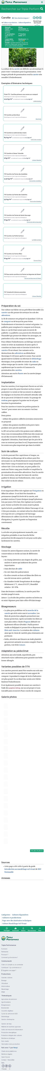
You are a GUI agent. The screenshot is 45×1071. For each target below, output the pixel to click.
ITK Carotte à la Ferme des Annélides (15, 174)
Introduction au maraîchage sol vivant (19, 869)
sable (20, 569)
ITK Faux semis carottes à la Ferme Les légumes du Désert (22, 274)
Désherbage (5, 1016)
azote (21, 374)
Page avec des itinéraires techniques (16, 921)
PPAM (3, 992)
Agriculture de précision (9, 999)
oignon (27, 622)
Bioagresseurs (5, 1005)
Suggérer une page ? (8, 970)
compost (7, 321)
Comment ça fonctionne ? (9, 957)
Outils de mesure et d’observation (12, 1029)
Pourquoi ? (4, 954)
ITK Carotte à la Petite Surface (14, 236)
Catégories (5, 915)
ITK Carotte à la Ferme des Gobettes (15, 194)
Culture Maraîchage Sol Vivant (14, 924)
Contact (3, 1060)
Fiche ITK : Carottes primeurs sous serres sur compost (21, 94)
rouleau (4, 400)
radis (34, 362)
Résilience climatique (8, 1038)
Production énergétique (8, 1032)
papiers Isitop (14, 688)
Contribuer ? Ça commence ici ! (11, 967)
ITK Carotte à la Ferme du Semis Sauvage (17, 215)
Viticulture (4, 983)
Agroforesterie (6, 1002)
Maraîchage (5, 989)
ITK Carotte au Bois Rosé (12, 115)
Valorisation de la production (10, 1044)
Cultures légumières (24, 22)
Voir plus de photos (37, 851)
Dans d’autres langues (21, 18)
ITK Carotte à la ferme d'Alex (13, 254)
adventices (5, 315)
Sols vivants (5, 1041)
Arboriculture (5, 986)
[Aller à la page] (42, 9)
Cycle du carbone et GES (9, 1013)
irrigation (37, 491)
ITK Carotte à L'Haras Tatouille (13, 153)
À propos (4, 949)
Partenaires (4, 951)
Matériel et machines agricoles (11, 1026)
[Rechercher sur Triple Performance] (20, 9)
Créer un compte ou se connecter (12, 964)
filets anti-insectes (12, 630)
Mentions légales (6, 1054)
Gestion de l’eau (6, 1024)
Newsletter (11, 1060)
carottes (18, 370)
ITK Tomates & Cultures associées (15, 292)
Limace (22, 645)
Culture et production (10, 22)
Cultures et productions (11, 918)
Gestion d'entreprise (7, 1019)
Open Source (5, 1057)
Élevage (3, 980)
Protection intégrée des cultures (11, 1035)
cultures (36, 630)
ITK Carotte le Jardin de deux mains (15, 133)
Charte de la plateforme (8, 1051)
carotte (17, 69)
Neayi (15, 1048)
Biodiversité (5, 1008)
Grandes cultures (6, 977)
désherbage (36, 359)
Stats (2, 1063)
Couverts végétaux (7, 1011)
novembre (32, 613)
